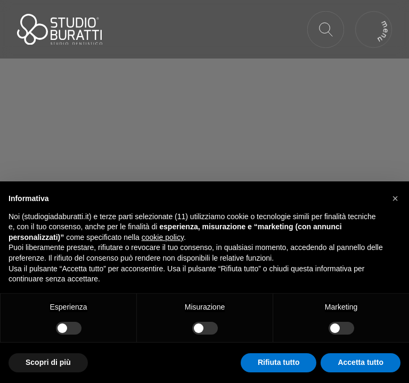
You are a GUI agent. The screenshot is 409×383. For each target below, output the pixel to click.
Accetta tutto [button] (360, 362)
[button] (395, 198)
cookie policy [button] (163, 237)
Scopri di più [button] (48, 362)
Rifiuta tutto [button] (279, 362)
